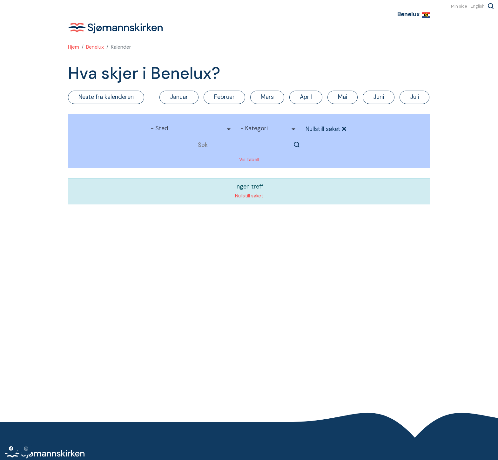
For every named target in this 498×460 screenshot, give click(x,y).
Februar (224, 97)
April (306, 97)
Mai (342, 97)
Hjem (73, 47)
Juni (378, 97)
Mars (267, 97)
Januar (179, 97)
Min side (459, 6)
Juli (414, 97)
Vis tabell (249, 159)
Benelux (95, 47)
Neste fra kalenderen (106, 97)
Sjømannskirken (115, 28)
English (478, 6)
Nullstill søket (326, 129)
